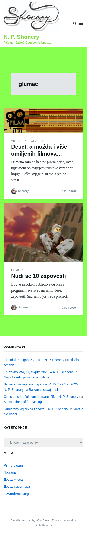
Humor (17, 270)
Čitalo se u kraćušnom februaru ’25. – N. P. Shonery (41, 397)
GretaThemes (43, 525)
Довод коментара (17, 486)
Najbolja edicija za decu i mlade (26, 377)
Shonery (23, 191)
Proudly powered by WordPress (30, 520)
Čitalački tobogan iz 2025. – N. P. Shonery (34, 360)
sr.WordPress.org (16, 494)
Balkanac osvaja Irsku (45, 390)
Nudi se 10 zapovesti (38, 276)
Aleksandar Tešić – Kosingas (24, 402)
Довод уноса (13, 479)
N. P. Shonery (21, 37)
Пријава (10, 472)
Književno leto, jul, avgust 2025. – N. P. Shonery (38, 372)
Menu (81, 23)
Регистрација (13, 465)
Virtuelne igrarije (28, 141)
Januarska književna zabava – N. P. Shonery (36, 409)
